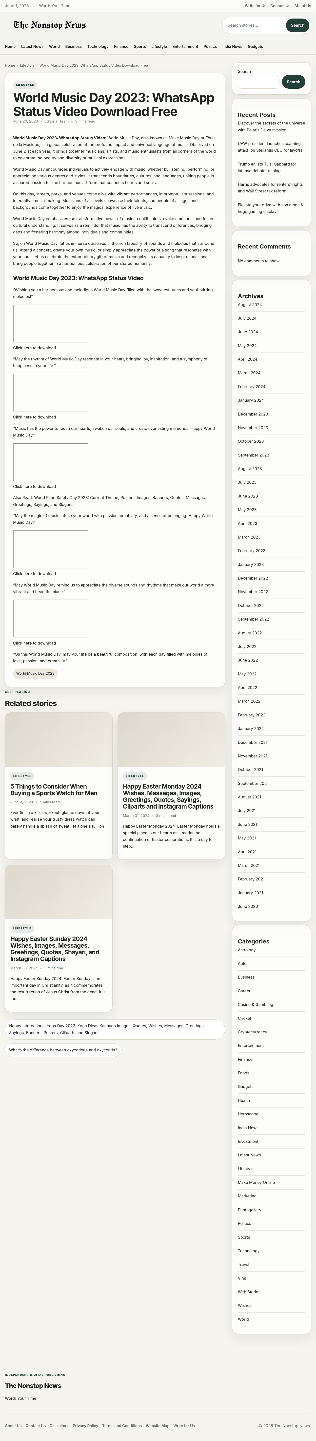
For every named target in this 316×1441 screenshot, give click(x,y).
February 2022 (251, 714)
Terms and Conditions (122, 1425)
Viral (242, 1278)
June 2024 (248, 331)
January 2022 (251, 728)
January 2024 (251, 400)
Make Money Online (256, 1182)
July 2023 (247, 482)
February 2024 (251, 386)
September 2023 (253, 455)
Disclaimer (59, 1425)
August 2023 (250, 468)
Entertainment (185, 46)
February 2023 (251, 550)
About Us (302, 5)
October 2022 (251, 605)
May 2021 (247, 837)
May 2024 (247, 345)
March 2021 (248, 865)
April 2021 (247, 851)
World (54, 46)
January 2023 (251, 564)
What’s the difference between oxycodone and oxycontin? (63, 1049)
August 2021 (249, 796)
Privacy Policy (85, 1425)
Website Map (157, 1425)
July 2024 (247, 318)
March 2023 (249, 537)
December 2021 (252, 742)
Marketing (247, 1195)
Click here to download (34, 347)
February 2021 (251, 879)
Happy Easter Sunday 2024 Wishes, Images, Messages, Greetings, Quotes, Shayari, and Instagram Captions (54, 949)
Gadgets (255, 46)
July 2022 (247, 646)
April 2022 (247, 687)
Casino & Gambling (255, 1004)
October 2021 (250, 769)
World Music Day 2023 (35, 673)
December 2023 (253, 414)
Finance (121, 46)
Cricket (244, 1018)
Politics (210, 46)
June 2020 (248, 906)
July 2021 (247, 810)
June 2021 (247, 824)
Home (10, 46)
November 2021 (252, 755)
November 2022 (253, 591)
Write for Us (255, 5)
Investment (248, 1141)
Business (73, 46)
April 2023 (247, 523)
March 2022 (249, 701)
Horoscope (248, 1113)
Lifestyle (159, 46)
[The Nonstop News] (103, 25)
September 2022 (253, 619)
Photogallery (249, 1209)
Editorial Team (56, 121)
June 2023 (248, 496)
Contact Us (280, 5)
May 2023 (247, 509)
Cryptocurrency (252, 1031)
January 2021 (250, 892)
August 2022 (250, 632)
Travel (243, 1264)
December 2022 (253, 578)
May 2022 (247, 673)
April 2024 (247, 359)
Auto (242, 963)
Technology (98, 46)
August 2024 (250, 304)
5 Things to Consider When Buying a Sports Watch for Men (54, 790)
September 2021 (253, 783)
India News (232, 46)
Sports (140, 46)
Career (244, 990)
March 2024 (249, 372)
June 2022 (248, 660)
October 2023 (251, 441)
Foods (243, 1072)
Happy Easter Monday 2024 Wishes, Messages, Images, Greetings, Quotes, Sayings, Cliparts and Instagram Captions (168, 796)
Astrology (247, 949)
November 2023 (253, 427)
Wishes (244, 1305)
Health (244, 1100)
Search (297, 25)
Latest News (32, 46)
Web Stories (249, 1291)
